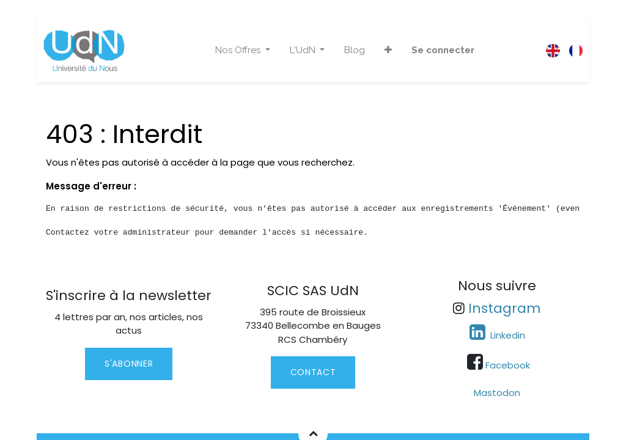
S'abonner (129, 364)
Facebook (507, 365)
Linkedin (506, 335)
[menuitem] (354, 50)
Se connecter (442, 50)
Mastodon (497, 392)
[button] (388, 50)
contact (313, 372)
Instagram (504, 308)
